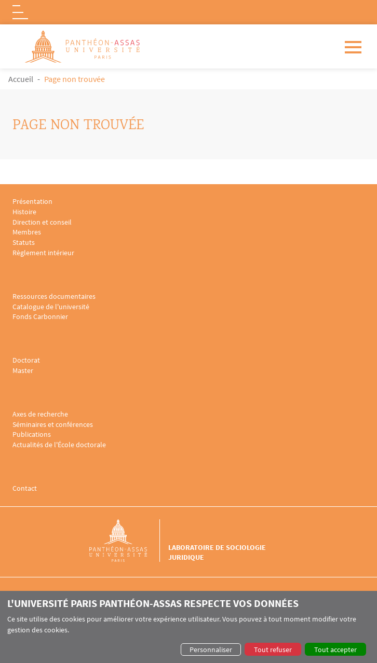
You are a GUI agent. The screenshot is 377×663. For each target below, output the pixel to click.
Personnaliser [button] (211, 649)
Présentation (32, 201)
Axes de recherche (40, 414)
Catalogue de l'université (50, 306)
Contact (24, 488)
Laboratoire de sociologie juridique (217, 552)
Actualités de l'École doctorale (59, 444)
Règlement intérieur (43, 252)
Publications (31, 434)
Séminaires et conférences (52, 424)
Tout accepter (335, 649)
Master (22, 370)
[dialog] (188, 627)
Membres (26, 232)
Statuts (23, 242)
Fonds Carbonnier (40, 316)
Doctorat (26, 360)
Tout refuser (273, 649)
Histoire (24, 212)
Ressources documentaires (54, 296)
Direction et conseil (42, 222)
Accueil (20, 79)
